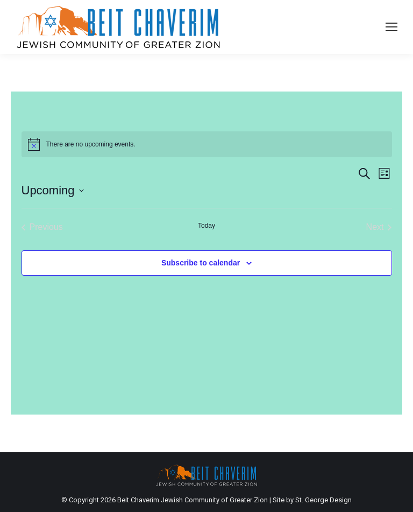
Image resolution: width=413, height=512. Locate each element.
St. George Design (323, 500)
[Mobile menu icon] (391, 27)
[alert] (207, 144)
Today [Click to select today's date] (206, 225)
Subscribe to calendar (200, 262)
